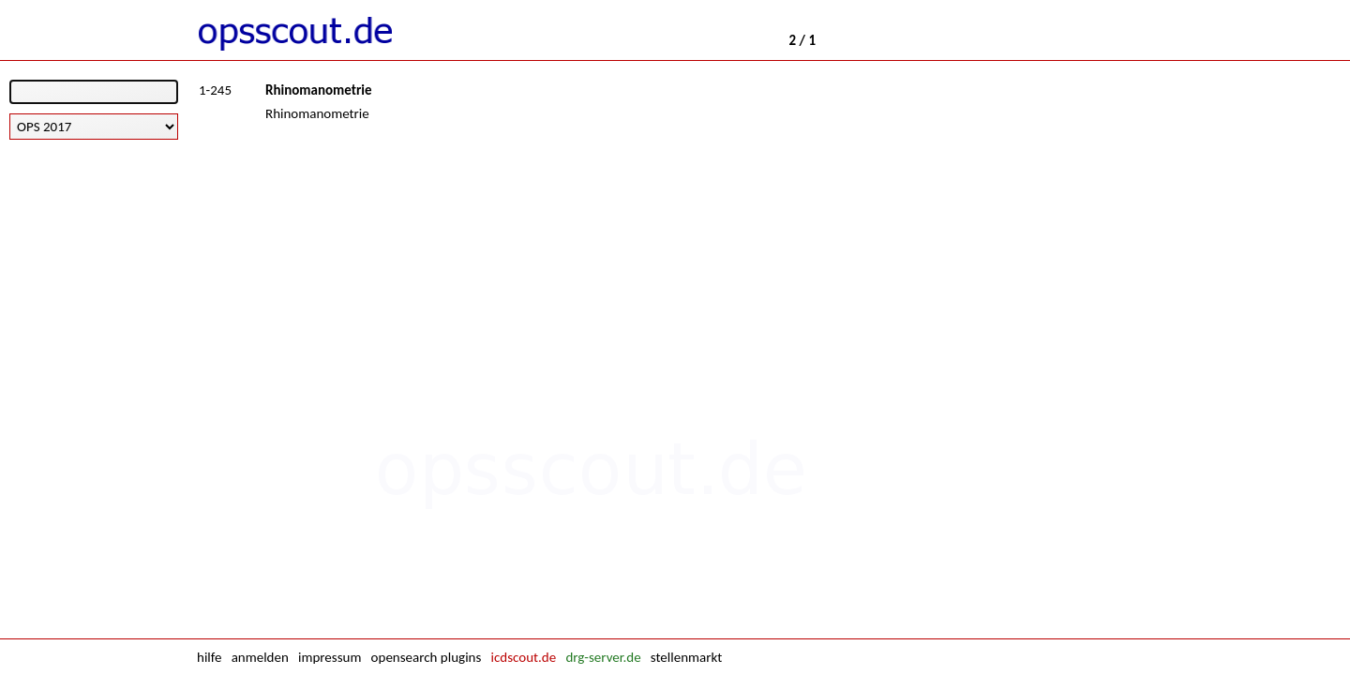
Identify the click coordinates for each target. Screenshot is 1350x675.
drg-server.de (602, 657)
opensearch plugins (426, 657)
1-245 (215, 90)
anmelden (260, 657)
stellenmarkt (686, 657)
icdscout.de (524, 657)
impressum (329, 657)
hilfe (209, 657)
